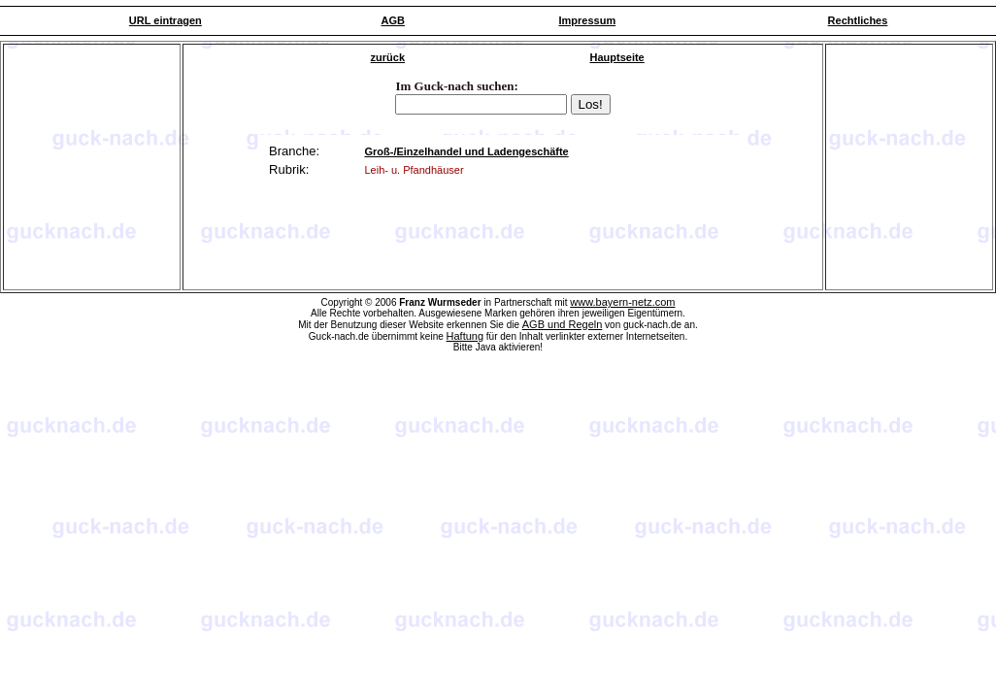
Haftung (465, 336)
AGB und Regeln (562, 324)
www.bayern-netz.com (622, 302)
